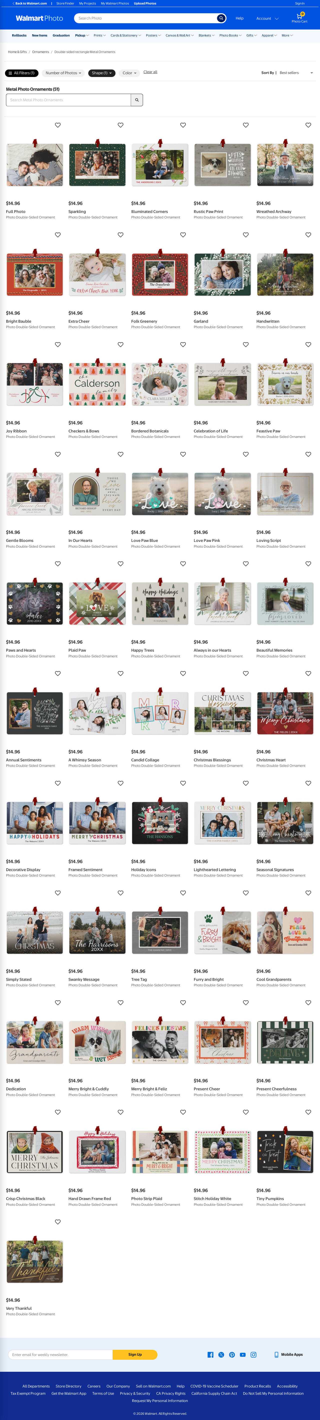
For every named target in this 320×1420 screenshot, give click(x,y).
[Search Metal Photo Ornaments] (68, 100)
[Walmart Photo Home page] (39, 18)
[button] (35, 125)
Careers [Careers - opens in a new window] (94, 1386)
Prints (98, 35)
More (285, 35)
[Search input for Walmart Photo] (145, 18)
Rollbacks (19, 35)
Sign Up (135, 1354)
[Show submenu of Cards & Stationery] (139, 35)
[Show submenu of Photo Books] (240, 35)
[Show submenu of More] (291, 35)
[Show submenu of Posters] (159, 35)
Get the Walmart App (69, 1393)
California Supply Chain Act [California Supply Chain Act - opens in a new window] (214, 1393)
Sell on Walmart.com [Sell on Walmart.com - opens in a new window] (153, 1386)
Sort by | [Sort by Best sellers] (269, 72)
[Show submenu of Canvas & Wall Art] (192, 35)
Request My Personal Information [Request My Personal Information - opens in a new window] (160, 1401)
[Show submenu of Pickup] (87, 35)
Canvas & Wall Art (178, 35)
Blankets (205, 35)
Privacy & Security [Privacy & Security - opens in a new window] (135, 1393)
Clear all (150, 72)
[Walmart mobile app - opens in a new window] (288, 1354)
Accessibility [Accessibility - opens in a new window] (287, 1386)
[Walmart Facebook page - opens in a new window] (211, 1354)
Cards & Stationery (124, 35)
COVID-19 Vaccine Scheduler (214, 1386)
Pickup (80, 35)
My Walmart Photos (115, 3)
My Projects (87, 3)
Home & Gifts (17, 52)
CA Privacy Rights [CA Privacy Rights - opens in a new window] (171, 1393)
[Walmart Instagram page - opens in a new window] (253, 1354)
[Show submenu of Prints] (104, 35)
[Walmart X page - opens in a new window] (221, 1354)
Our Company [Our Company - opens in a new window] (118, 1386)
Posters (151, 35)
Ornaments (40, 52)
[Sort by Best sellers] (296, 72)
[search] (137, 100)
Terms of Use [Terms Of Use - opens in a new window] (103, 1393)
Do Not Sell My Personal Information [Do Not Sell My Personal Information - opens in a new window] (273, 1393)
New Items (39, 35)
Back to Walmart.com (29, 3)
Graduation (61, 35)
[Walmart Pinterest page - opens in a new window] (232, 1354)
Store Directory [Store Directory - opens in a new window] (69, 1386)
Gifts (249, 35)
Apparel (267, 35)
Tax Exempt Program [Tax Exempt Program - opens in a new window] (28, 1393)
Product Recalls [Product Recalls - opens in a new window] (257, 1386)
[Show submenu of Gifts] (255, 35)
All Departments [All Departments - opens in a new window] (36, 1386)
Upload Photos (145, 3)
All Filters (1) (21, 73)
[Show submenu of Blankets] (213, 35)
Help (240, 18)
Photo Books (229, 35)
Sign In (299, 3)
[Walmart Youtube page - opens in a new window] (243, 1354)
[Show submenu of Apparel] (275, 35)
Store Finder (65, 3)
